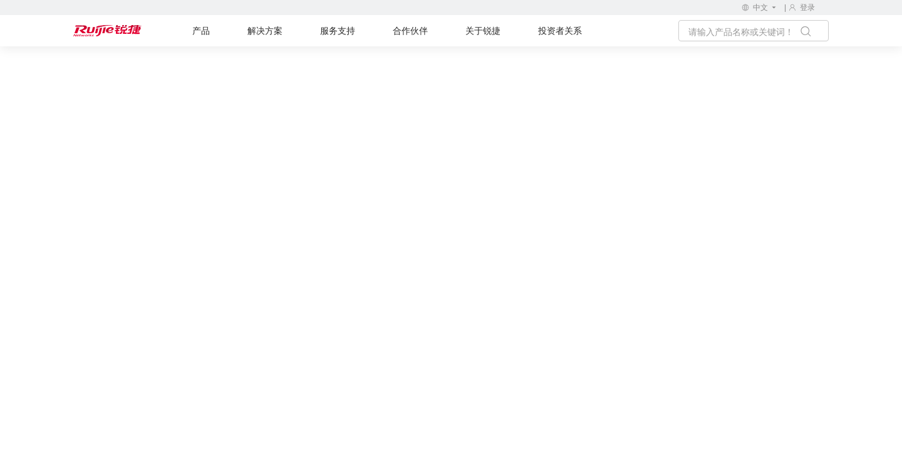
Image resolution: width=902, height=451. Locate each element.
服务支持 (337, 31)
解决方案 (265, 31)
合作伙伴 (410, 31)
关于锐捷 (482, 31)
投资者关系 (560, 31)
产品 (201, 31)
